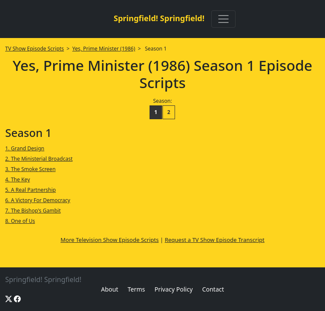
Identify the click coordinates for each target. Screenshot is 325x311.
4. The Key (17, 179)
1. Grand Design (24, 148)
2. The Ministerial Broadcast (39, 158)
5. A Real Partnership (30, 190)
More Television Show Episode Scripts (110, 240)
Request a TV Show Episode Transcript (214, 240)
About (109, 289)
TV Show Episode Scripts (34, 48)
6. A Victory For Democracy (37, 200)
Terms (136, 289)
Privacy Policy (173, 289)
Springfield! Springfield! (159, 18)
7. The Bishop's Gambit (33, 210)
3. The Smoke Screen (30, 169)
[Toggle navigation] (223, 19)
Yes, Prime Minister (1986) (103, 48)
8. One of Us (20, 221)
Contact (213, 289)
